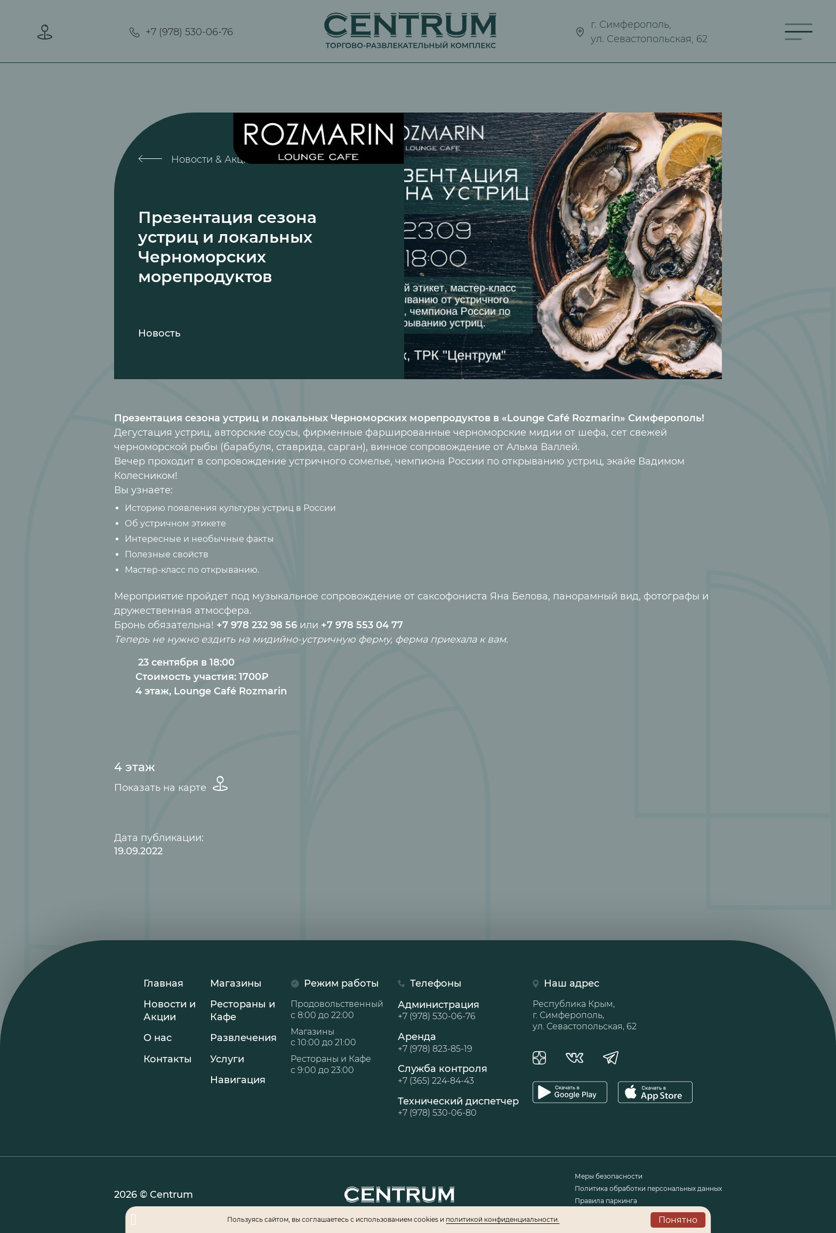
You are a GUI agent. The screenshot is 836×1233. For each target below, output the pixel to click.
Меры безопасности (608, 1176)
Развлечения (243, 1038)
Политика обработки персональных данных (648, 1188)
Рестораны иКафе (242, 1011)
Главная (163, 983)
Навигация (238, 1080)
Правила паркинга (606, 1201)
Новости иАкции (169, 1011)
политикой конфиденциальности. (502, 1219)
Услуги (227, 1059)
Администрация (458, 1010)
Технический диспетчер (458, 1107)
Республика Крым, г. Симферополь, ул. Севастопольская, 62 (585, 1015)
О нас (157, 1038)
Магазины (236, 983)
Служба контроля (458, 1075)
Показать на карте (171, 785)
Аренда (458, 1043)
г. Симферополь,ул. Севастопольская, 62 (641, 32)
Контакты (167, 1059)
